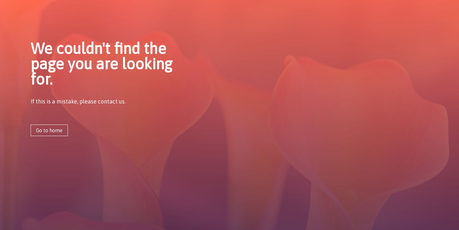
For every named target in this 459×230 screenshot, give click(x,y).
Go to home (49, 130)
